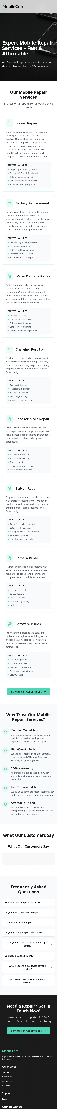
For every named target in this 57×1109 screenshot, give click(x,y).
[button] (2, 867)
